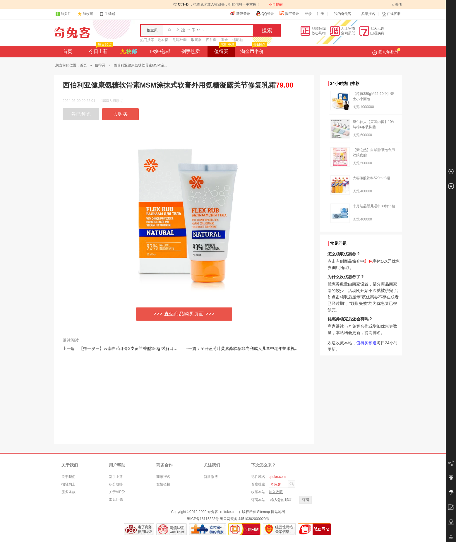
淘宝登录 (289, 13)
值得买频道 (366, 343)
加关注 (63, 14)
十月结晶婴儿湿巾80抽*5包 (374, 206)
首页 (67, 51)
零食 (224, 40)
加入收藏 (276, 492)
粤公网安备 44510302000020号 (244, 519)
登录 (308, 14)
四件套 (211, 40)
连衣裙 (163, 40)
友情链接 (163, 484)
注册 (320, 14)
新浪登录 (240, 13)
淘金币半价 (253, 50)
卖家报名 (368, 14)
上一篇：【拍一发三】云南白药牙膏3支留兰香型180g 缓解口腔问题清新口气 (132, 348)
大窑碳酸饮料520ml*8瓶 (371, 178)
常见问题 (116, 499)
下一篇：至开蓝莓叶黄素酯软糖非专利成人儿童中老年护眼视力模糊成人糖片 (253, 348)
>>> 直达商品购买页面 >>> (184, 313)
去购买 (120, 114)
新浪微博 (211, 477)
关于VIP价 (117, 492)
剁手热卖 (190, 51)
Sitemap (263, 512)
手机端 (107, 14)
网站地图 (278, 512)
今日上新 (100, 50)
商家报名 (163, 477)
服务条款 (68, 492)
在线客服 (391, 14)
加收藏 (88, 14)
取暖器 (196, 40)
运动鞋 (237, 40)
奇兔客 (72, 32)
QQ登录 (265, 13)
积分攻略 (116, 484)
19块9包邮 (159, 51)
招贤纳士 (68, 484)
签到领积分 (386, 51)
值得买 (224, 50)
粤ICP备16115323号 (203, 519)
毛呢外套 (180, 40)
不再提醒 (276, 4)
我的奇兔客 (343, 14)
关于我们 (68, 477)
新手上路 (116, 477)
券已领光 (81, 114)
